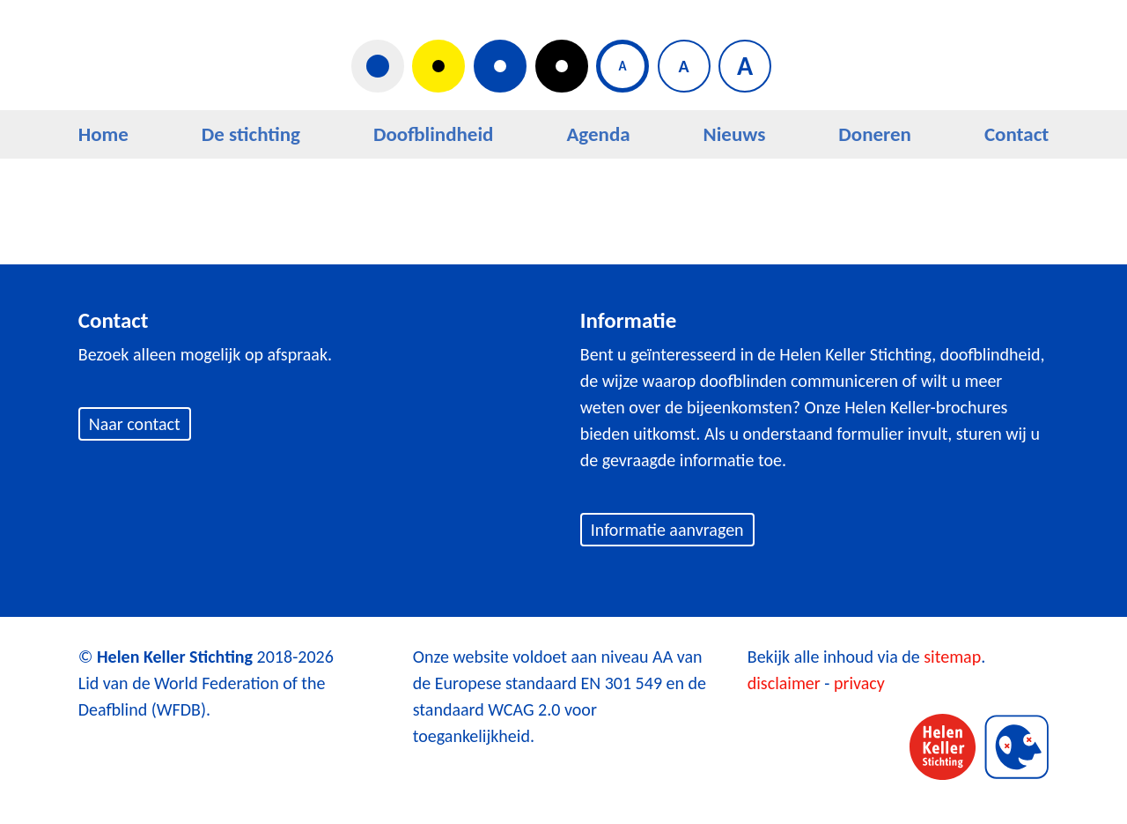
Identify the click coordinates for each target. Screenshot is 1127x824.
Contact (1016, 134)
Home (103, 134)
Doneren (874, 134)
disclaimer (784, 683)
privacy (859, 683)
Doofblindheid (433, 134)
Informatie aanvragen (667, 529)
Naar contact (134, 423)
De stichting (251, 134)
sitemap (952, 656)
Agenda (598, 134)
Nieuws (734, 134)
